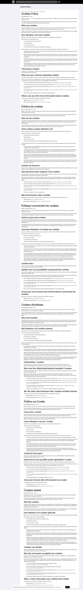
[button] (37, 2)
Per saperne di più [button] (57, 587)
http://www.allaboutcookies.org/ (37, 100)
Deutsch (34, 11)
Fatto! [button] (67, 587)
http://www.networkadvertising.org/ (43, 102)
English (22, 11)
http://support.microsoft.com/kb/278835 (63, 84)
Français (30, 11)
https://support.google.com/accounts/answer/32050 (60, 82)
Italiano (38, 11)
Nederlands (43, 11)
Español (26, 11)
